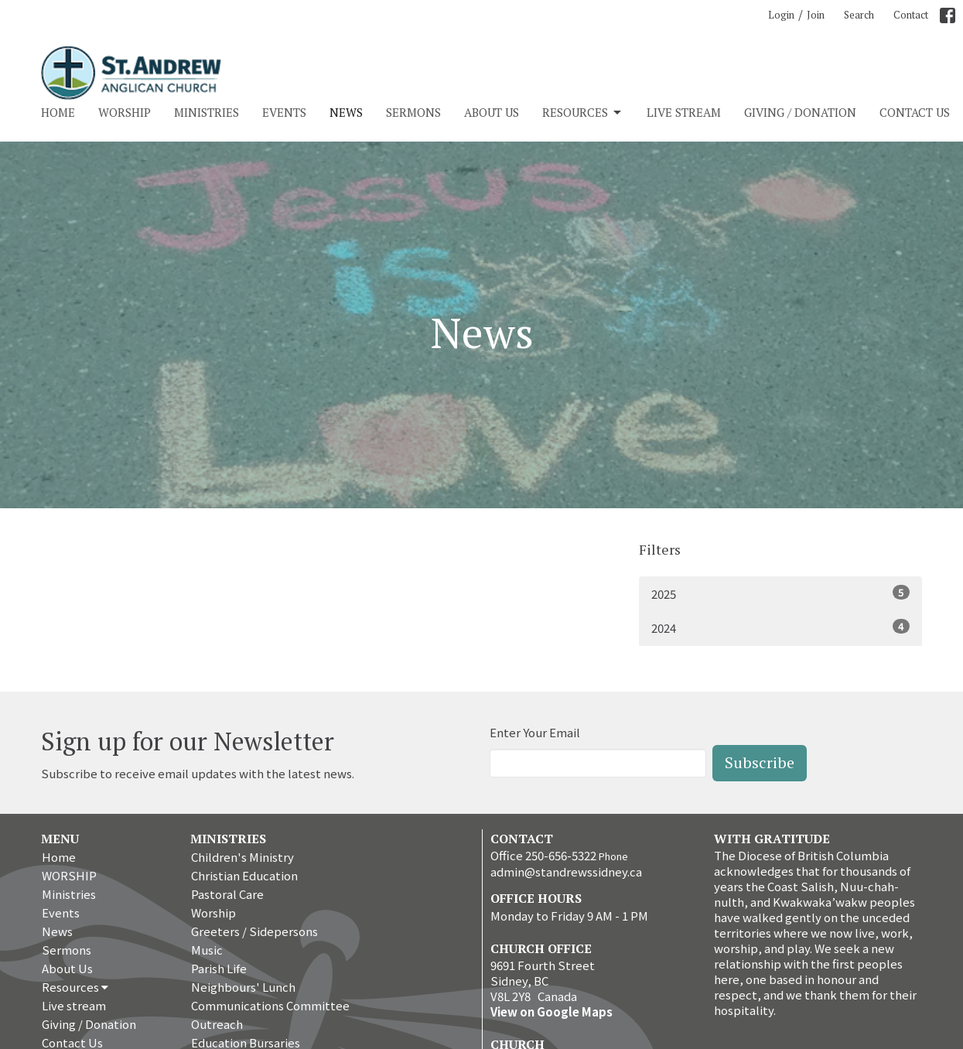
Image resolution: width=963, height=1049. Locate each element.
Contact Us (914, 112)
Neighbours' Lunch (243, 987)
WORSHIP (124, 112)
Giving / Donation (800, 112)
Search (859, 15)
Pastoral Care (227, 894)
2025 (780, 593)
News (346, 112)
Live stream (684, 112)
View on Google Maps (551, 1011)
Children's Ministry (242, 857)
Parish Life (219, 968)
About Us (491, 112)
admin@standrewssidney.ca (566, 871)
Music (207, 949)
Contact (910, 15)
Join (816, 15)
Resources (582, 112)
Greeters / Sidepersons (254, 931)
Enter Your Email (535, 732)
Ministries (206, 112)
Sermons (413, 112)
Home (58, 112)
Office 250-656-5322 (543, 855)
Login (781, 15)
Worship (213, 912)
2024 (780, 627)
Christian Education (244, 875)
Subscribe (759, 762)
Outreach (217, 1024)
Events (284, 112)
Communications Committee (270, 1005)
